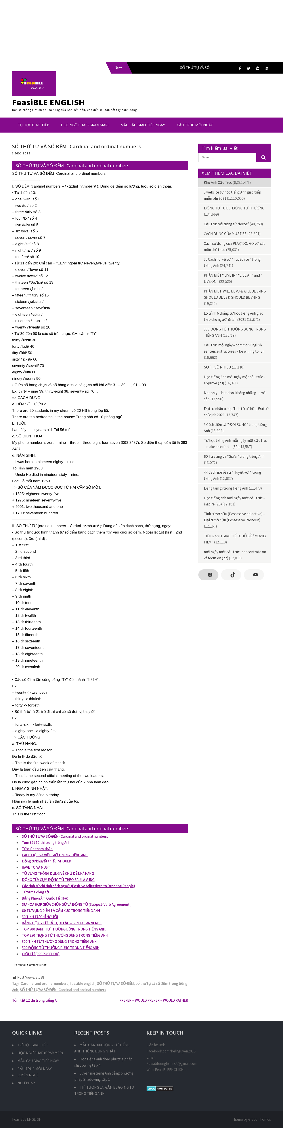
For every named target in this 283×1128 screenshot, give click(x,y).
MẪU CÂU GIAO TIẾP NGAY (142, 125)
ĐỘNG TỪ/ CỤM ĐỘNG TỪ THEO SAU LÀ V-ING (58, 879)
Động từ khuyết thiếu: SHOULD (46, 861)
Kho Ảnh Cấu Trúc (218, 182)
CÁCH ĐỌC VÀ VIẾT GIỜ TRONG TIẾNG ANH (55, 855)
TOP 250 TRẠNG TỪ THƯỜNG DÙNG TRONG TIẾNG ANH (65, 935)
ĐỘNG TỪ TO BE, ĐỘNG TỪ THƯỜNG (234, 208)
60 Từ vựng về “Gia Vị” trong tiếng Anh (234, 456)
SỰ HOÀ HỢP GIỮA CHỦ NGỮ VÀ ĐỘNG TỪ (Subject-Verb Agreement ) (77, 904)
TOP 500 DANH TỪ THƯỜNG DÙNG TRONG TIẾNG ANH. (64, 929)
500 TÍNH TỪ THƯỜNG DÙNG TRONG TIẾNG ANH (59, 941)
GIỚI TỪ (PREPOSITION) (40, 953)
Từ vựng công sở (35, 892)
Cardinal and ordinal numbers (44, 983)
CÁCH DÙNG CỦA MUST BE (225, 233)
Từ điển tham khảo (37, 848)
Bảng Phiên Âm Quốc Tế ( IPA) (45, 898)
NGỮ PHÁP (26, 1083)
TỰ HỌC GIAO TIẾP (33, 125)
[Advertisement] (132, 31)
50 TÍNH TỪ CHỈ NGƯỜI (40, 916)
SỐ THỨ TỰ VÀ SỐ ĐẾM (115, 983)
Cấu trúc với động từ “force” (226, 224)
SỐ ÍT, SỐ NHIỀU (217, 367)
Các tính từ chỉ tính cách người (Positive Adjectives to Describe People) (78, 885)
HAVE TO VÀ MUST (36, 867)
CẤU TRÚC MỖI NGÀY (195, 125)
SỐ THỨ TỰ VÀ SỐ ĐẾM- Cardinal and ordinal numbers (65, 836)
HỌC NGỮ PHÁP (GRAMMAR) (85, 125)
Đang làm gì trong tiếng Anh (226, 488)
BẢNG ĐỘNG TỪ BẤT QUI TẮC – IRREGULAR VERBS (61, 923)
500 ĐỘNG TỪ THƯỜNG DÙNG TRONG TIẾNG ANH (60, 947)
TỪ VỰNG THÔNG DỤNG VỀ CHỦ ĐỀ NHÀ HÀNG (58, 873)
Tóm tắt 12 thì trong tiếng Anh (46, 842)
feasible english (82, 983)
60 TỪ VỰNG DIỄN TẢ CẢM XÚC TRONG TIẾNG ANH (61, 910)
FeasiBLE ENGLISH (48, 102)
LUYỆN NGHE (27, 1075)
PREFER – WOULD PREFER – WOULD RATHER (153, 1000)
